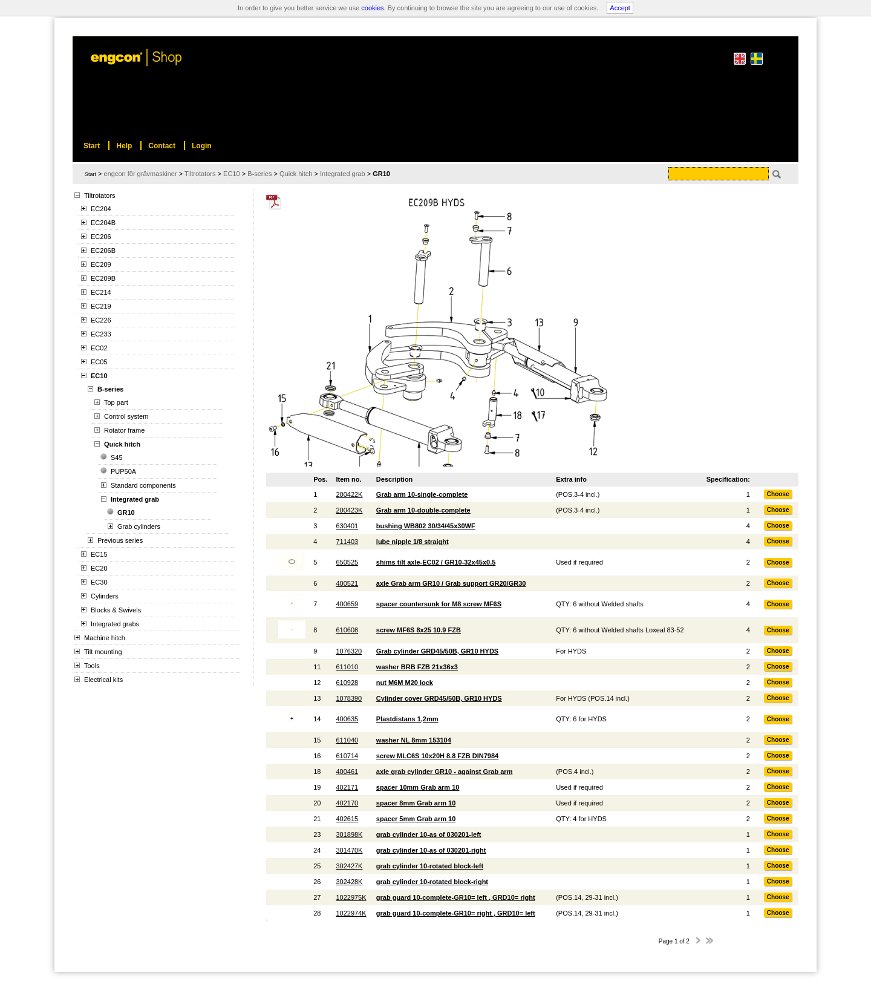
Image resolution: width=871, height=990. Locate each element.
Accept (620, 7)
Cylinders (105, 596)
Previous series (120, 540)
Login (202, 146)
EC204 (101, 208)
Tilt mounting (103, 651)
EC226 (101, 320)
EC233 (101, 334)
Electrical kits (103, 679)
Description (394, 479)
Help (124, 146)
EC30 (99, 582)
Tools (92, 665)
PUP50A (123, 471)
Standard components (143, 485)
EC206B (103, 250)
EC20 (99, 568)
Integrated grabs (115, 624)
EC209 (101, 264)
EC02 (99, 348)
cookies (372, 7)
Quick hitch (122, 444)
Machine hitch (104, 637)
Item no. (348, 479)
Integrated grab (135, 499)
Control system (126, 416)
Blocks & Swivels (116, 610)
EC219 (101, 306)
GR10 (126, 512)
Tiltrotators (100, 195)
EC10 (99, 375)
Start (90, 174)
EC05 (99, 362)
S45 (117, 457)
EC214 (101, 292)
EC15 (99, 554)
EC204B (103, 222)
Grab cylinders (138, 526)
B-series (110, 389)
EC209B (103, 278)
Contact (161, 146)
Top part (116, 402)
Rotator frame (124, 430)
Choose (778, 494)
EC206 (101, 236)
